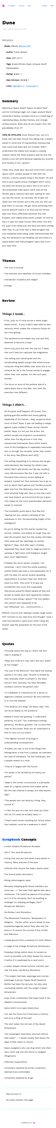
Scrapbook (11, 839)
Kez (31, 1123)
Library (21, 6)
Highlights (17, 86)
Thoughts (11, 6)
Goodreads (31, 86)
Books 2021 (25, 46)
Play (29, 6)
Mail (52, 6)
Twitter (44, 6)
